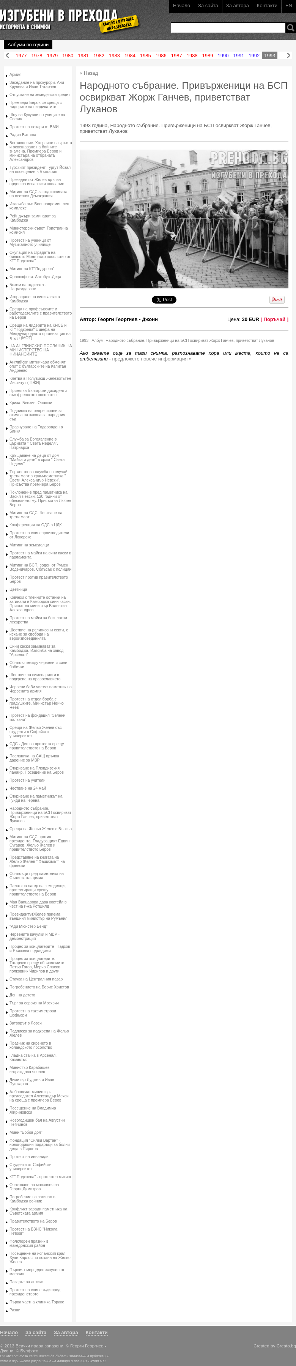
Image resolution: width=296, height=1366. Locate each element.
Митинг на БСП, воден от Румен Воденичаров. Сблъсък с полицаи (40, 567)
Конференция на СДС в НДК (35, 525)
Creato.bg (286, 1345)
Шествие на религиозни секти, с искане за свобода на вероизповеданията (38, 634)
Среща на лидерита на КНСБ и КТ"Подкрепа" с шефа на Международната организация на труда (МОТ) (40, 331)
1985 (145, 55)
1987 (176, 55)
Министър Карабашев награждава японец (29, 1069)
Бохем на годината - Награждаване (27, 287)
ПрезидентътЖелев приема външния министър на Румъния (38, 916)
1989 (207, 55)
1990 (223, 55)
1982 (98, 55)
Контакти (267, 5)
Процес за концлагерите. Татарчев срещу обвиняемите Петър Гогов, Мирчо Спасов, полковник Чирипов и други (36, 965)
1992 (254, 55)
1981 (83, 55)
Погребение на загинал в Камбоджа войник (32, 1199)
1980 (67, 55)
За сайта (208, 5)
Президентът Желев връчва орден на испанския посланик (36, 182)
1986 (161, 55)
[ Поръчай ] (274, 319)
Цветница (18, 589)
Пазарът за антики (26, 1282)
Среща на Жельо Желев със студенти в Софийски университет (35, 731)
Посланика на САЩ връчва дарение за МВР (34, 758)
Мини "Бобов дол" (26, 1132)
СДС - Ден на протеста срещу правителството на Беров (36, 746)
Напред (288, 56)
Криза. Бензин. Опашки (30, 403)
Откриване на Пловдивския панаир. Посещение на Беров (36, 770)
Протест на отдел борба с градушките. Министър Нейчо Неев (36, 703)
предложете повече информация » (152, 359)
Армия (15, 74)
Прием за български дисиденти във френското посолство (38, 393)
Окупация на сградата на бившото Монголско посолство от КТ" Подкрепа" (40, 256)
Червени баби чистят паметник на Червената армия (40, 689)
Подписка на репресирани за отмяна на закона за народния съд (37, 415)
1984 (129, 55)
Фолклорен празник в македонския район (29, 1243)
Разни (14, 1310)
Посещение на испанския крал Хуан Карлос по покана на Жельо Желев (40, 1257)
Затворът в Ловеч (25, 1023)
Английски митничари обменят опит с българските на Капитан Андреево (37, 366)
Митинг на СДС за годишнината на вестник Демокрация (38, 194)
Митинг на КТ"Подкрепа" (31, 269)
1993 (269, 55)
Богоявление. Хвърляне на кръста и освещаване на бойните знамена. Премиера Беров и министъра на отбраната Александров (40, 151)
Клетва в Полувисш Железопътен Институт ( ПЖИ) (40, 380)
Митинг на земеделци (29, 545)
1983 (114, 55)
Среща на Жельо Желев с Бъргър (40, 829)
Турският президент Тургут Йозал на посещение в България (40, 169)
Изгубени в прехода (67, 16)
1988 (192, 55)
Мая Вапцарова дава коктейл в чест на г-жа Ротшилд (37, 904)
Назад (7, 56)
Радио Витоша (22, 135)
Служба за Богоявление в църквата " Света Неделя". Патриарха (33, 443)
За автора (237, 5)
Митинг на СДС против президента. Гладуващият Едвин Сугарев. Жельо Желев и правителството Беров (39, 843)
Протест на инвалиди (29, 1157)
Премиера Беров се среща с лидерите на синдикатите (35, 105)
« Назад (89, 73)
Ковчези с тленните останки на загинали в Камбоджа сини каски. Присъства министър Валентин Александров (40, 603)
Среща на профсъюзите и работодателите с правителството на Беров (40, 313)
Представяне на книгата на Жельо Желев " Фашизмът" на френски (37, 861)
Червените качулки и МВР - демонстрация (34, 936)
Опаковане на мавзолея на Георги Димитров (34, 1187)
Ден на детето (22, 995)
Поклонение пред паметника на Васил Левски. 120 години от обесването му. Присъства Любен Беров (40, 498)
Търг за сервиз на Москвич (34, 1003)
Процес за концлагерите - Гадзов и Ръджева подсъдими (39, 948)
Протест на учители (27, 780)
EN (288, 5)
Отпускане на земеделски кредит (39, 95)
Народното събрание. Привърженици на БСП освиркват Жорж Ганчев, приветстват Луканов (40, 814)
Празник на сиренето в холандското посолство (30, 1045)
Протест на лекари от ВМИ (34, 127)
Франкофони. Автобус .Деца (35, 277)
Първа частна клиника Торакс (36, 1302)
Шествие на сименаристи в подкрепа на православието (35, 677)
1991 (238, 55)
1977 (21, 55)
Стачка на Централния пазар (36, 979)
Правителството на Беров (33, 1221)
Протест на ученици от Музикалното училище (30, 242)
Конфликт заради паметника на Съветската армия (38, 1211)
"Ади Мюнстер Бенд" (28, 926)
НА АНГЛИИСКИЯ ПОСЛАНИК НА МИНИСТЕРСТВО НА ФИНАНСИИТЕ (40, 350)
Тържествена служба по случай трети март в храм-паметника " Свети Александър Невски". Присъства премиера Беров (38, 478)
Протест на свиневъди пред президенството (34, 1292)
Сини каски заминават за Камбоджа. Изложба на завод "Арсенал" (36, 650)
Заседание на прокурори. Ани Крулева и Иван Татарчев (36, 84)
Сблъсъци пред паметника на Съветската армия (36, 876)
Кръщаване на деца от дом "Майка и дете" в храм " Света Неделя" (37, 459)
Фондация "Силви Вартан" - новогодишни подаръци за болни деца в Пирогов (39, 1144)
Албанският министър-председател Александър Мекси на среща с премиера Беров (39, 1096)
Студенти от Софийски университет (30, 1167)
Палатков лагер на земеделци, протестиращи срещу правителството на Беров (37, 890)
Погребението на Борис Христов (39, 987)
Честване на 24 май (27, 788)
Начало (181, 5)
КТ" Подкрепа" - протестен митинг (40, 1177)
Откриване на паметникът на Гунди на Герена (35, 798)
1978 (36, 55)
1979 (52, 55)
